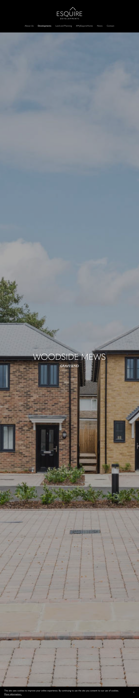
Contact (110, 25)
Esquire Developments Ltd (69, 13)
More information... (13, 694)
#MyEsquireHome (84, 25)
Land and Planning (63, 25)
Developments (44, 25)
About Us (29, 25)
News (99, 25)
